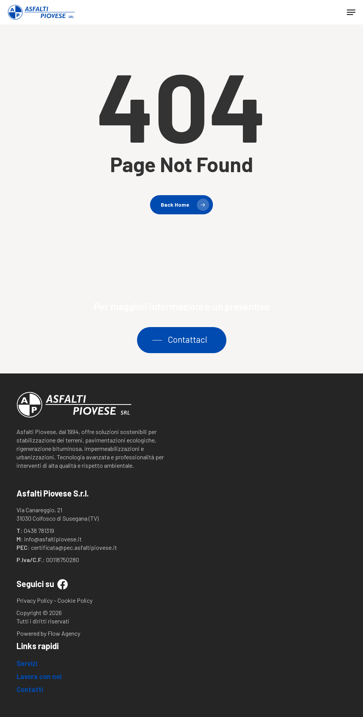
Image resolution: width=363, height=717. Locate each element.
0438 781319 (39, 530)
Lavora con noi (38, 676)
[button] (351, 12)
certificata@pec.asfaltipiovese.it (74, 547)
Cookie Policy (75, 600)
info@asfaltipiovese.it (53, 539)
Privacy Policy (34, 600)
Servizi (26, 663)
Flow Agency (64, 633)
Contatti (29, 689)
